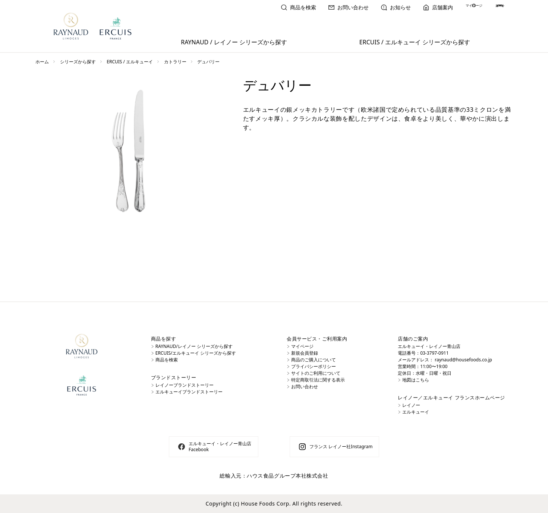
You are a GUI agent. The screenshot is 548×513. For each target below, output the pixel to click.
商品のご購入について (313, 360)
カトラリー (175, 61)
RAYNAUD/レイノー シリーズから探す (194, 346)
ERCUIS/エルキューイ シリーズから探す (195, 353)
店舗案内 (410, 7)
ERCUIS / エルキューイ (130, 61)
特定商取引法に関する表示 (318, 380)
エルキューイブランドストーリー (189, 392)
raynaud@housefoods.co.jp (463, 360)
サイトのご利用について (315, 373)
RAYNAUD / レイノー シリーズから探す (234, 42)
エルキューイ (415, 412)
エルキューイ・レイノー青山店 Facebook (220, 446)
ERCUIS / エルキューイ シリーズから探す (414, 42)
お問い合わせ (321, 7)
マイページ (455, 7)
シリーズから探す (78, 61)
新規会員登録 (304, 353)
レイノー (411, 405)
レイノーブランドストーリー (184, 385)
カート (497, 7)
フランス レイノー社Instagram (340, 446)
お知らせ (368, 7)
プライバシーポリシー (313, 366)
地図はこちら (415, 380)
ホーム (42, 61)
